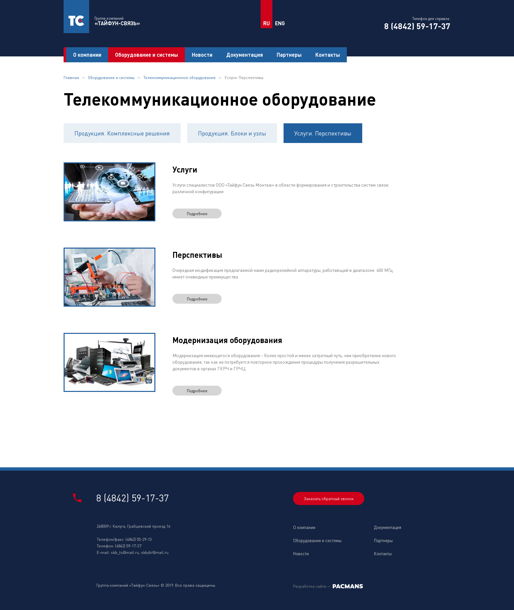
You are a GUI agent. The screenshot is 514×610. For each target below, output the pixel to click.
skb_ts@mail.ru (125, 552)
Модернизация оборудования (227, 340)
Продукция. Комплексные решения (122, 133)
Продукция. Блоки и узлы (232, 133)
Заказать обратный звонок (329, 498)
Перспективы (197, 254)
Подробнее (197, 213)
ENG (280, 23)
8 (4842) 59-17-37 (417, 26)
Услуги (184, 169)
